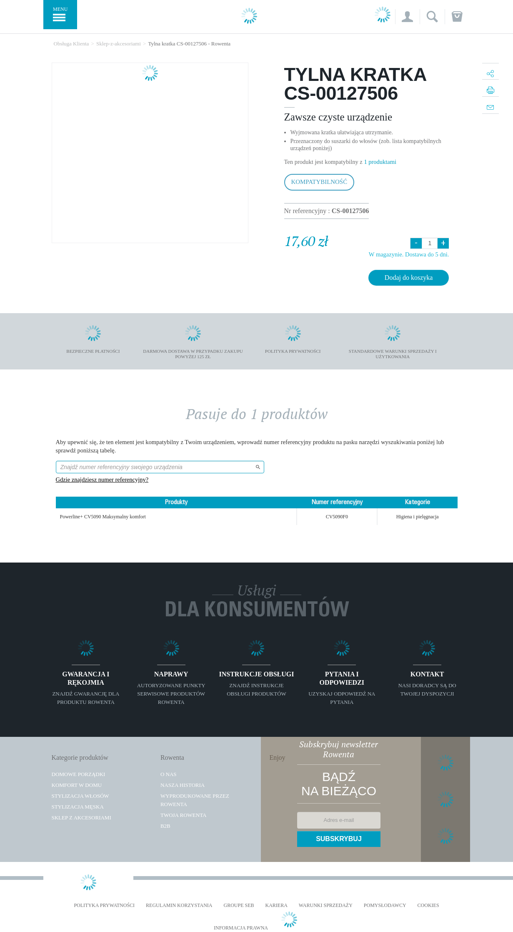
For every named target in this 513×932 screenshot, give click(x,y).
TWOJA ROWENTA (183, 815)
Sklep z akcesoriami (81, 817)
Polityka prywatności (104, 905)
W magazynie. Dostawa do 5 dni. (409, 254)
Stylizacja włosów (80, 796)
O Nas (168, 774)
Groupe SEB (238, 905)
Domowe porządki (78, 774)
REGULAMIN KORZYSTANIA (179, 905)
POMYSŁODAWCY (385, 905)
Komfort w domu (77, 785)
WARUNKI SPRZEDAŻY (326, 905)
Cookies (428, 905)
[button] (407, 16)
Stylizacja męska (78, 807)
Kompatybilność (319, 181)
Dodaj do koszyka (409, 277)
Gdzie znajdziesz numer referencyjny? (102, 479)
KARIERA (276, 905)
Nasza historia (182, 785)
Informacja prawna (241, 928)
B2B (165, 826)
